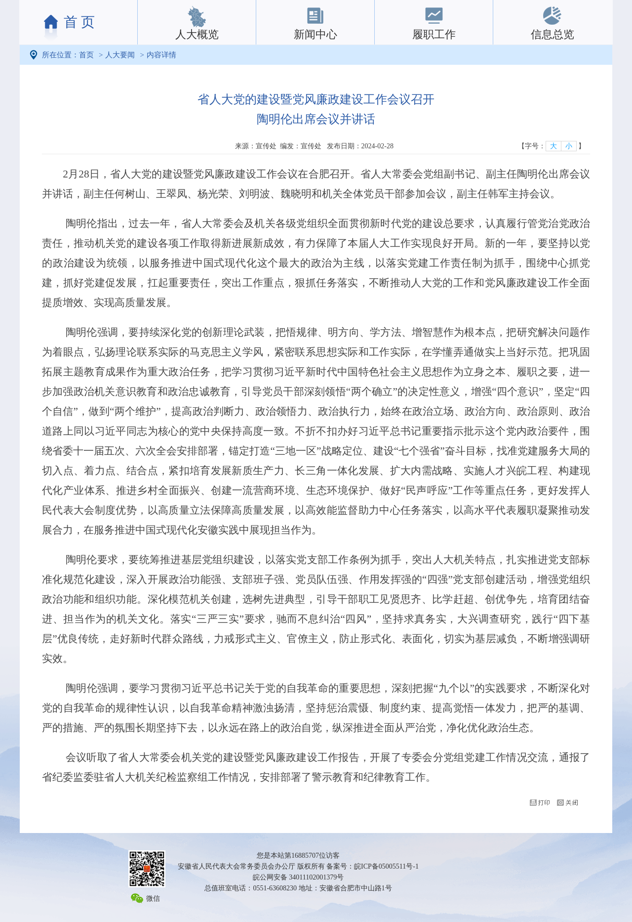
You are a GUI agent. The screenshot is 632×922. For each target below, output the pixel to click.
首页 (86, 55)
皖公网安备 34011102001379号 (298, 877)
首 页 (79, 22)
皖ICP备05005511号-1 (386, 866)
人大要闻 (120, 55)
